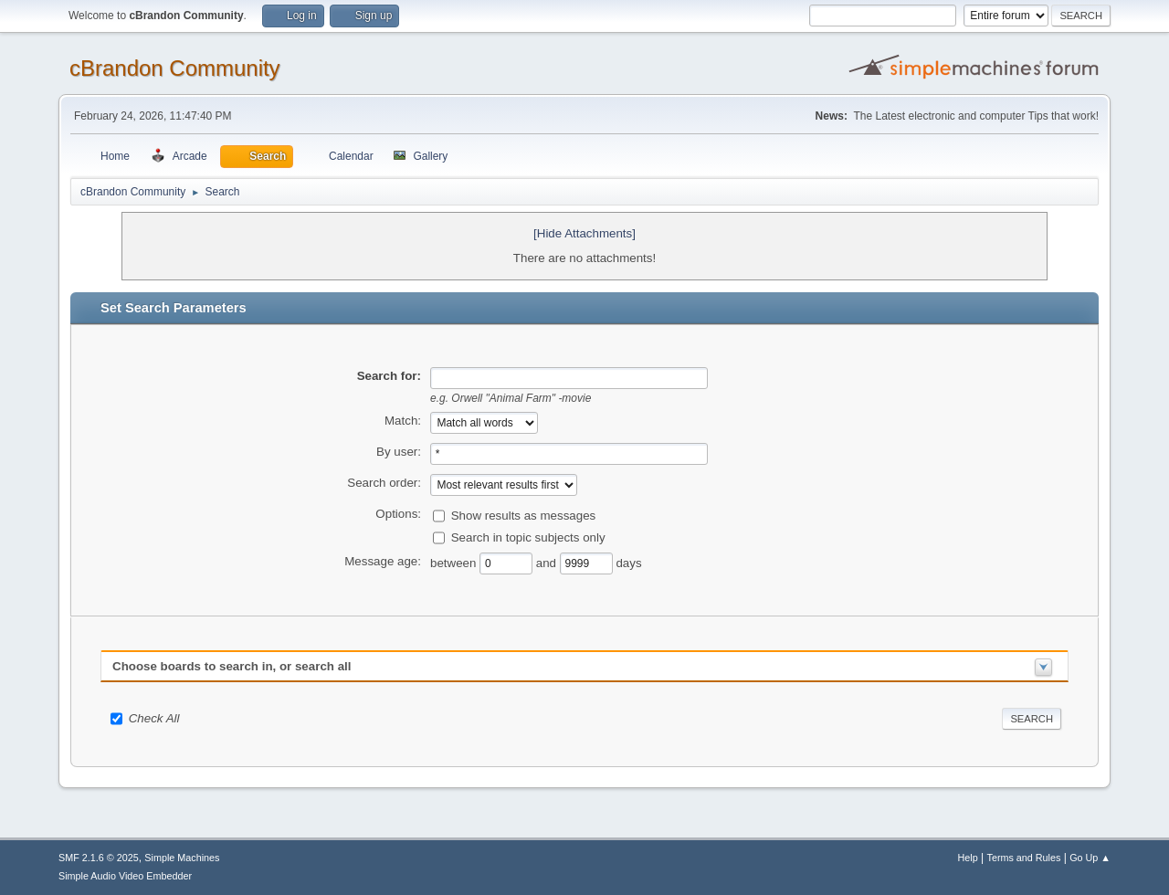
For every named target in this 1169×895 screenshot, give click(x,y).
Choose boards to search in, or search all (231, 666)
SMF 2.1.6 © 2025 (98, 857)
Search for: (389, 376)
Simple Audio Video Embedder (125, 875)
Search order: (384, 483)
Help (968, 857)
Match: (402, 420)
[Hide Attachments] (584, 233)
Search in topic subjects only (528, 537)
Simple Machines (181, 857)
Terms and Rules (1024, 857)
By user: (398, 451)
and (548, 563)
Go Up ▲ (1090, 857)
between (454, 563)
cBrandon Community (174, 68)
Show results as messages (523, 515)
